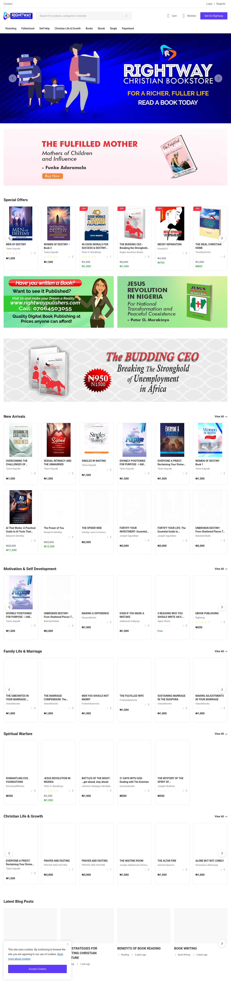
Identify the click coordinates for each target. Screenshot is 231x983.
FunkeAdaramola (90, 703)
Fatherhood (27, 28)
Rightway (200, 617)
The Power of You (54, 528)
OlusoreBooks (89, 617)
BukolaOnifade (202, 535)
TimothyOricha (203, 252)
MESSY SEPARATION (170, 244)
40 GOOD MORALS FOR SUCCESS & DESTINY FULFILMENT (95, 248)
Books (89, 28)
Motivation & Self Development (30, 569)
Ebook (101, 28)
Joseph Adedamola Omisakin (135, 865)
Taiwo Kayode (13, 248)
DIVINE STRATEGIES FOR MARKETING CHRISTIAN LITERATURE (78, 953)
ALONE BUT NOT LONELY (209, 860)
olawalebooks (13, 703)
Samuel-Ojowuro (166, 865)
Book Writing (182, 954)
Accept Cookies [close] (37, 969)
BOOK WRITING (185, 948)
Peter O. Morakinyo (91, 252)
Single (113, 28)
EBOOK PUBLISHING (207, 613)
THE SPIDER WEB (92, 528)
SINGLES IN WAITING (94, 460)
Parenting (10, 28)
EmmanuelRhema (91, 786)
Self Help (44, 28)
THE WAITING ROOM (131, 860)
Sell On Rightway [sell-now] (213, 15)
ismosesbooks (13, 786)
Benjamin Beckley (15, 535)
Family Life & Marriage (23, 651)
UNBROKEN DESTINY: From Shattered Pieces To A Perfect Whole (210, 532)
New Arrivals (14, 416)
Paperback (128, 28)
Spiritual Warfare (18, 734)
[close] (67, 944)
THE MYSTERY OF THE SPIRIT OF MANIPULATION (57, 782)
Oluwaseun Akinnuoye (206, 865)
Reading (123, 954)
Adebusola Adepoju (130, 621)
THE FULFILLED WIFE (132, 695)
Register (221, 3)
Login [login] (209, 3)
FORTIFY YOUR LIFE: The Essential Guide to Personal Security (172, 532)
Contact (8, 3)
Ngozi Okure (164, 621)
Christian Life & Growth (68, 28)
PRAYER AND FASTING (57, 860)
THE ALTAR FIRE (167, 860)
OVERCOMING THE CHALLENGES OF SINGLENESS (16, 464)
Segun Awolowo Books (131, 252)
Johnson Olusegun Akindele (172, 786)
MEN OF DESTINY (16, 244)
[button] (218, 78)
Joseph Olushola (52, 786)
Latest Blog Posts (19, 901)
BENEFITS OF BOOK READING (139, 948)
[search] (126, 16)
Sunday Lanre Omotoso (94, 532)
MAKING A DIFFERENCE (95, 613)
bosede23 (163, 248)
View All (221, 416)
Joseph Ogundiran (129, 535)
